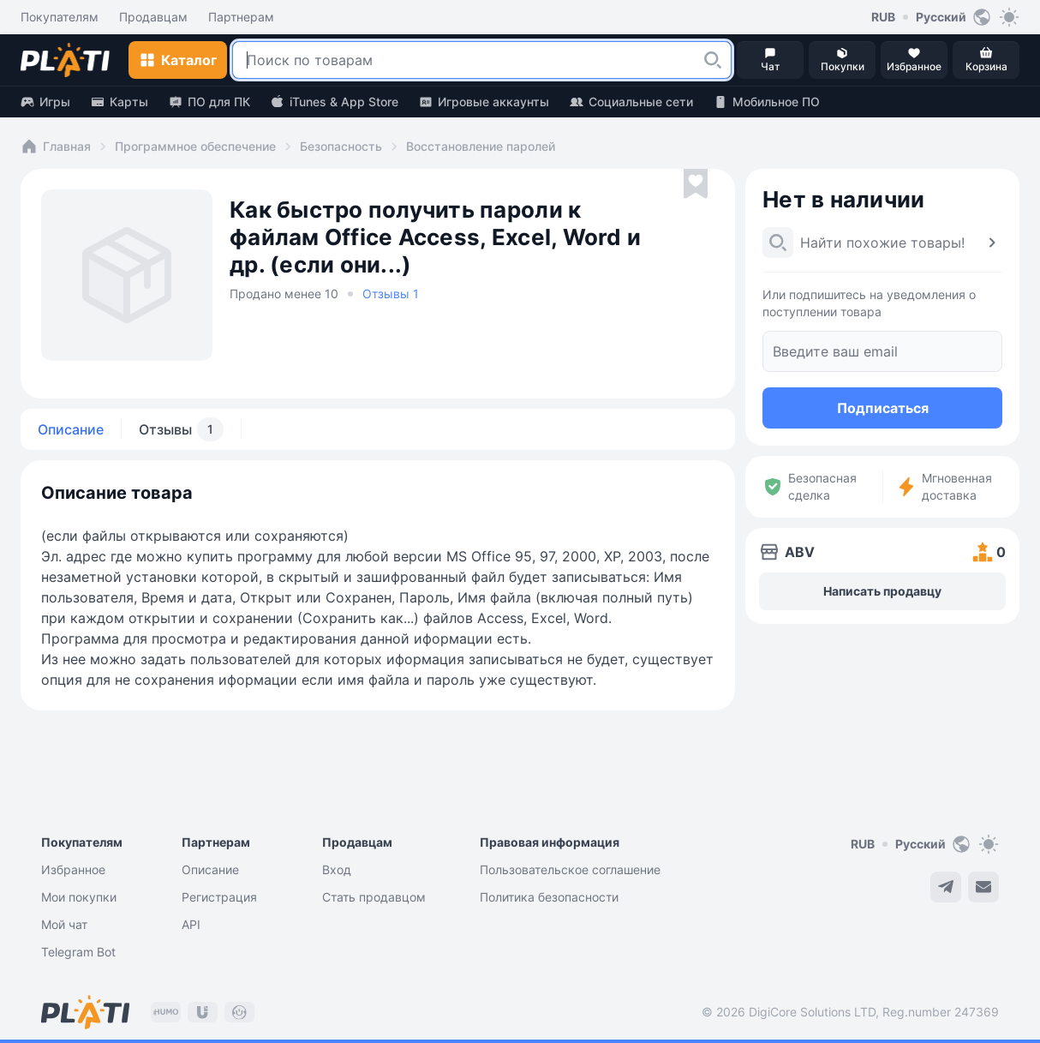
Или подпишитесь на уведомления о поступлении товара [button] (869, 303)
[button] (713, 60)
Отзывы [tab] (181, 429)
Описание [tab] (71, 429)
